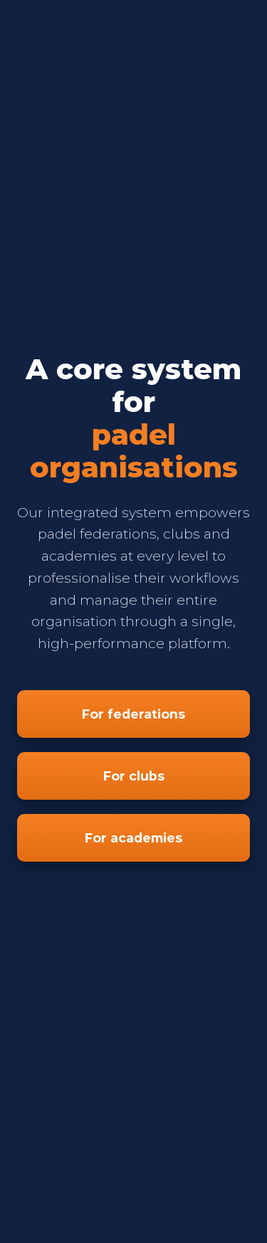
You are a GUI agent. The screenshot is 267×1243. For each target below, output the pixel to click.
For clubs (133, 775)
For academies (133, 837)
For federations (133, 714)
